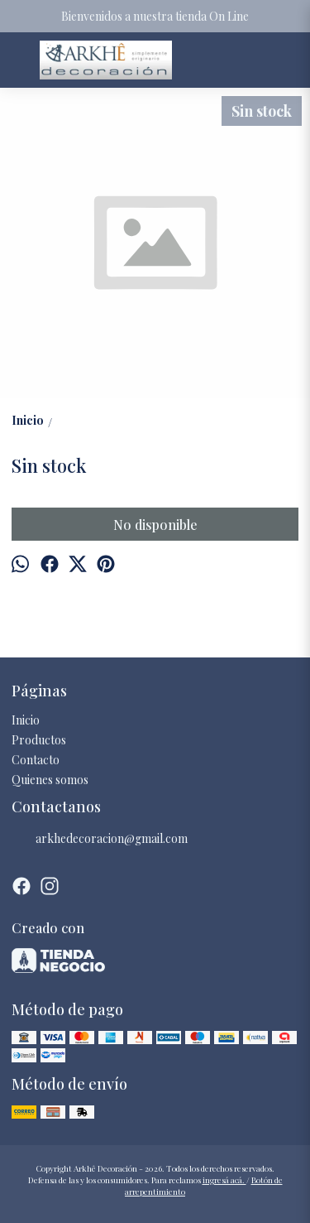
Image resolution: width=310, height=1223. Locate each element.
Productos (39, 740)
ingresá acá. (224, 1180)
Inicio (26, 720)
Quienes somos (50, 779)
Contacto (36, 760)
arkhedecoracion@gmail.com (100, 839)
